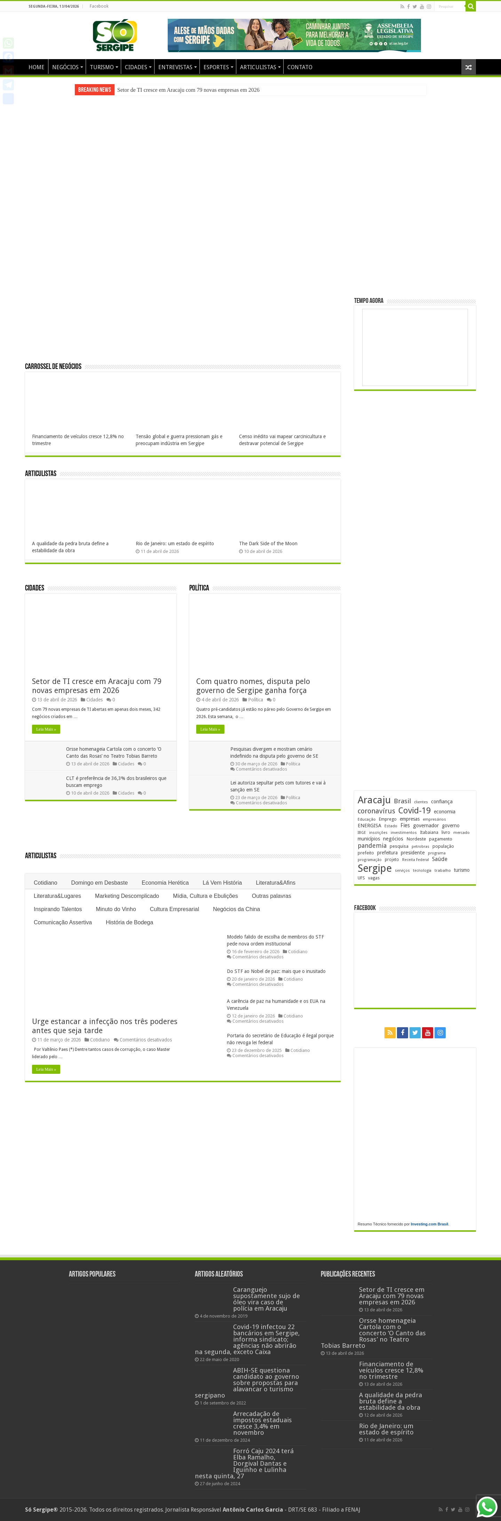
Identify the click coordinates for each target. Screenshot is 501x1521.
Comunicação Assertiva (63, 922)
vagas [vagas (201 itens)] (374, 878)
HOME (37, 67)
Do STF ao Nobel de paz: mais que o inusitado (276, 971)
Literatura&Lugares (57, 896)
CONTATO (299, 67)
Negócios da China (236, 909)
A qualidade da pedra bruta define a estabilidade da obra (390, 1401)
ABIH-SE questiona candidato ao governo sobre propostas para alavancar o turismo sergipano (247, 1383)
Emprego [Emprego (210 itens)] (388, 819)
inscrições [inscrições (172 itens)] (378, 832)
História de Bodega (129, 922)
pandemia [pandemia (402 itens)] (372, 845)
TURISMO (102, 67)
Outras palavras (271, 896)
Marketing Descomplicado (127, 896)
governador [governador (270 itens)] (426, 825)
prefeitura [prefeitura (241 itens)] (387, 852)
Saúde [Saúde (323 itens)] (439, 859)
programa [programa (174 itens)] (437, 853)
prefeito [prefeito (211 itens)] (366, 852)
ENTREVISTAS (175, 67)
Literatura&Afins (275, 883)
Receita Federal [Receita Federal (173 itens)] (415, 860)
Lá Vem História (222, 883)
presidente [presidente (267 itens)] (413, 853)
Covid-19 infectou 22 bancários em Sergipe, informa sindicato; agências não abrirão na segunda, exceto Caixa (247, 1339)
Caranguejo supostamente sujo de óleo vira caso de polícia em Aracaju (266, 1299)
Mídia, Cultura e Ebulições (205, 896)
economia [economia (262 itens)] (444, 811)
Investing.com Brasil (429, 1224)
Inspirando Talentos (58, 909)
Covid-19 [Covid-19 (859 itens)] (414, 810)
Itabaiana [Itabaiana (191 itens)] (429, 832)
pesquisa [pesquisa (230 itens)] (399, 846)
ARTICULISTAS (258, 67)
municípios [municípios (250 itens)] (369, 839)
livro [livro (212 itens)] (446, 832)
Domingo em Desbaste (99, 883)
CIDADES (136, 67)
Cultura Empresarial (174, 909)
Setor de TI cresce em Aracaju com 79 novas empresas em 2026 (188, 90)
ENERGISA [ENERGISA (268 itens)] (369, 825)
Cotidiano (45, 883)
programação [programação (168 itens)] (370, 860)
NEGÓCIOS (65, 67)
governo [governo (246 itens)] (451, 825)
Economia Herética (165, 883)
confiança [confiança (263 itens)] (442, 801)
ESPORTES (216, 67)
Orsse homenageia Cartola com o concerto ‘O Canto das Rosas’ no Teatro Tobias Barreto (373, 1333)
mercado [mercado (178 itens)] (461, 832)
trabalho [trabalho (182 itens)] (443, 870)
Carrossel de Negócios (53, 367)
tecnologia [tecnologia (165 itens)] (422, 870)
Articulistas (40, 474)
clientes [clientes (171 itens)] (421, 802)
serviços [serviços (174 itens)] (402, 870)
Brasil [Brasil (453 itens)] (402, 801)
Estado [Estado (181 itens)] (390, 825)
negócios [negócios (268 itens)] (393, 839)
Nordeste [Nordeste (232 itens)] (416, 839)
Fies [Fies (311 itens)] (405, 825)
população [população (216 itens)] (443, 846)
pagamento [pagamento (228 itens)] (440, 839)
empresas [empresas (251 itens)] (410, 819)
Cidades (34, 589)
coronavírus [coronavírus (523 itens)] (376, 811)
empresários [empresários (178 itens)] (434, 819)
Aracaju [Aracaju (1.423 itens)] (374, 800)
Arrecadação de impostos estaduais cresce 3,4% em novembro (262, 1423)
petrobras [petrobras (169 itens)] (420, 846)
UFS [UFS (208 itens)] (361, 877)
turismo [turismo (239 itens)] (462, 870)
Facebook (99, 6)
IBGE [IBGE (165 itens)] (362, 832)
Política (199, 589)
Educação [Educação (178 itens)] (367, 819)
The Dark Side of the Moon (268, 543)
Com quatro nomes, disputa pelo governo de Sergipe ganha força (253, 686)
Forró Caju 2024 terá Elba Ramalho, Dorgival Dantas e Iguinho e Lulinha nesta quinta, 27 (244, 1463)
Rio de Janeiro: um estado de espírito (175, 543)
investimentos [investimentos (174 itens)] (404, 832)
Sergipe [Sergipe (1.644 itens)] (375, 868)
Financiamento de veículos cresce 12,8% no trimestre (391, 1370)
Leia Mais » (46, 729)
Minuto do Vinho (116, 909)
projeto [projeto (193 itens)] (392, 859)
